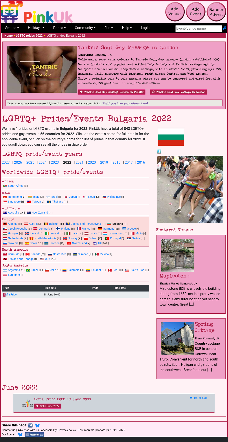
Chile (50, 270)
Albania (10, 223)
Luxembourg (113, 233)
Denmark (41, 228)
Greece (129, 228)
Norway (70, 238)
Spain (31, 243)
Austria (31, 223)
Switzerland (77, 243)
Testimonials (86, 430)
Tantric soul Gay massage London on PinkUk (111, 92)
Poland (90, 238)
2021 (80, 162)
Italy (71, 233)
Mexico (102, 254)
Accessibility (49, 430)
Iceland (32, 233)
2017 (129, 162)
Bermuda (11, 254)
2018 (116, 162)
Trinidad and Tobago (18, 259)
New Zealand (37, 212)
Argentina (11, 270)
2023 (55, 162)
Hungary (10, 233)
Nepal (89, 196)
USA (45, 259)
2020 (92, 162)
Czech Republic (15, 228)
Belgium (51, 223)
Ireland (52, 233)
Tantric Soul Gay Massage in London (178, 92)
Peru (113, 270)
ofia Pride (10, 295)
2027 (6, 162)
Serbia (133, 238)
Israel (52, 196)
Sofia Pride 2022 (47, 406)
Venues (10, 28)
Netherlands (13, 238)
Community (84, 28)
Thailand (55, 201)
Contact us (8, 430)
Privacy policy (67, 430)
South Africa (13, 185)
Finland (63, 228)
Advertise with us (28, 430)
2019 (104, 162)
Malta (137, 233)
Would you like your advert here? (125, 103)
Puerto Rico (134, 270)
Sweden (51, 243)
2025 (30, 162)
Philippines (111, 196)
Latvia (91, 233)
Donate (100, 430)
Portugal (113, 238)
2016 (141, 162)
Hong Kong (12, 196)
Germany (106, 228)
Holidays (35, 28)
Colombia (71, 270)
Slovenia (10, 243)
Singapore (11, 201)
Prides (58, 28)
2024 (42, 162)
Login (145, 28)
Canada (33, 254)
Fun (107, 28)
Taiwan (34, 201)
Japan (70, 196)
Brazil (32, 270)
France (83, 228)
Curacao (80, 254)
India (33, 196)
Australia (11, 212)
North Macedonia (42, 238)
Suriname (11, 274)
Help (125, 28)
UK (97, 243)
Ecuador (93, 270)
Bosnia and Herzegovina (83, 223)
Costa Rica (57, 254)
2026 (18, 162)
